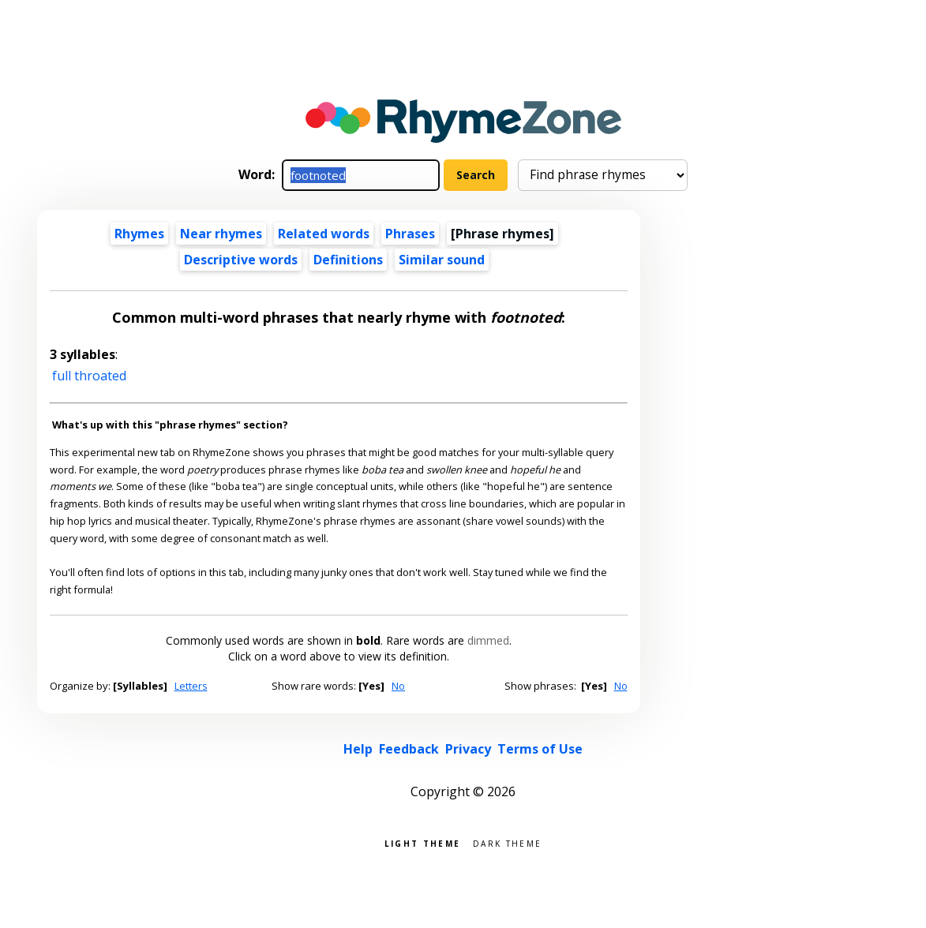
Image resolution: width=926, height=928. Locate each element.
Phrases (410, 233)
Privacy (468, 749)
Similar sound (442, 259)
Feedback (409, 749)
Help (358, 749)
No (398, 686)
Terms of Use (540, 749)
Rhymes (139, 233)
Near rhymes (221, 233)
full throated (89, 375)
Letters (191, 686)
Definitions (348, 259)
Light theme (422, 842)
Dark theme (507, 842)
